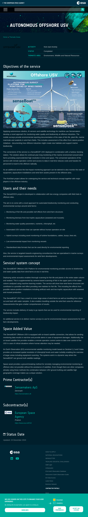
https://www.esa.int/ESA (23, 423)
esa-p (47, 493)
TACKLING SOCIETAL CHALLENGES (57, 461)
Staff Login (49, 465)
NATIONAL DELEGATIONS (54, 455)
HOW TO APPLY (51, 452)
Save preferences (60, 510)
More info (25, 511)
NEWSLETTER (50, 458)
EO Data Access (51, 478)
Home (5, 37)
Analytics (60, 504)
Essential (60, 501)
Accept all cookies (76, 510)
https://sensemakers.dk (23, 394)
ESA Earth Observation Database (56, 471)
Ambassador (49, 468)
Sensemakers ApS (26, 387)
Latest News (49, 481)
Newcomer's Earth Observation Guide (57, 474)
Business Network (51, 484)
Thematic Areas (14, 37)
